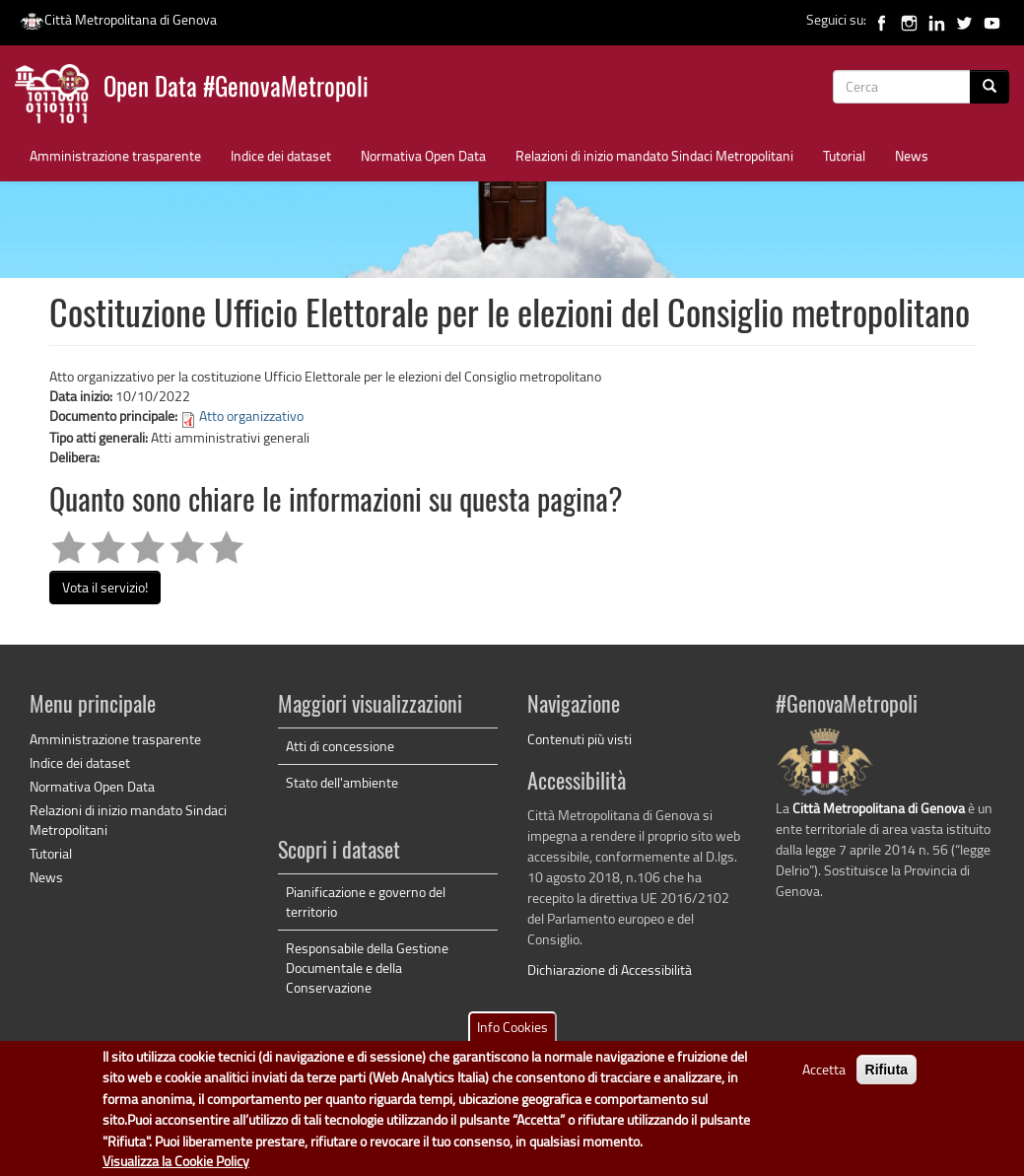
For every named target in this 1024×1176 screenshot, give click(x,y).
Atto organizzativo (251, 415)
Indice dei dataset (281, 155)
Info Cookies (512, 1032)
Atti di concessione (340, 745)
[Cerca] (989, 87)
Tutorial (844, 155)
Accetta (824, 1075)
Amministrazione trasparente (115, 155)
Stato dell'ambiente (342, 782)
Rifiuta (887, 1075)
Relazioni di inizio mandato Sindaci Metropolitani (654, 155)
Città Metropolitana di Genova (118, 19)
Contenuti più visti (579, 738)
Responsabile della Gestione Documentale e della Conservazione (367, 967)
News (911, 155)
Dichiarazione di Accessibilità (609, 969)
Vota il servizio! (105, 587)
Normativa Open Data (423, 155)
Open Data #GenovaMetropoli (236, 89)
